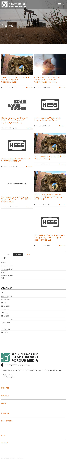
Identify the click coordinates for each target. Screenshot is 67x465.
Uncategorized (6, 269)
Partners (4, 272)
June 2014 (4, 309)
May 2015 (4, 303)
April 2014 (4, 313)
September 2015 (7, 296)
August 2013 (5, 322)
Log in (26, 458)
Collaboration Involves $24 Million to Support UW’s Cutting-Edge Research (47, 79)
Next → (29, 254)
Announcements (7, 266)
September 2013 (7, 319)
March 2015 (5, 306)
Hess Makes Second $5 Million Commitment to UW (16, 159)
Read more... (29, 87)
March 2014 (5, 316)
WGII (3, 278)
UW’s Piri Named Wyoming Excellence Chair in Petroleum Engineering (48, 197)
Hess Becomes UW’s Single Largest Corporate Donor (47, 119)
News (3, 262)
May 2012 (4, 332)
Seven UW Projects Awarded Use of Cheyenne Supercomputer (15, 79)
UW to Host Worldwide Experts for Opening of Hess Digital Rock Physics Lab (49, 237)
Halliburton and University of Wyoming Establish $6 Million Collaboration (15, 199)
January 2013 (6, 329)
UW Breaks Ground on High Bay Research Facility (50, 157)
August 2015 (5, 299)
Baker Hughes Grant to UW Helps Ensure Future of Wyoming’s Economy (14, 120)
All (2, 293)
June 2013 (4, 326)
